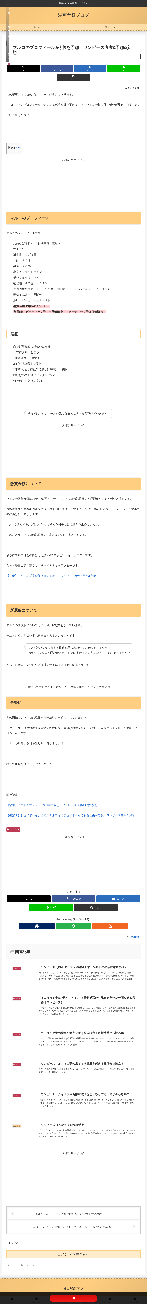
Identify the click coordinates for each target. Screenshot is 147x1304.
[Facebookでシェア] (51, 68)
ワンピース (13, 821)
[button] (118, 68)
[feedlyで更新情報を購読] (73, 917)
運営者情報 (115, 1291)
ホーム (29, 1291)
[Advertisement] (73, 176)
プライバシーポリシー (95, 1291)
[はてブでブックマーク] (73, 68)
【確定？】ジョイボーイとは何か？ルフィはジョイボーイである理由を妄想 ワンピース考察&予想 (70, 806)
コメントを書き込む (73, 1249)
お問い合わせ (43, 1291)
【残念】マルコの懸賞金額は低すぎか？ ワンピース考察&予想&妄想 (51, 567)
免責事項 (76, 1291)
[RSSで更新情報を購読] (81, 917)
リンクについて (61, 1291)
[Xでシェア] (28, 68)
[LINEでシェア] (96, 68)
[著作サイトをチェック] (66, 917)
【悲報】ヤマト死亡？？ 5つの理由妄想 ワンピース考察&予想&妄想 (51, 796)
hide (17, 138)
